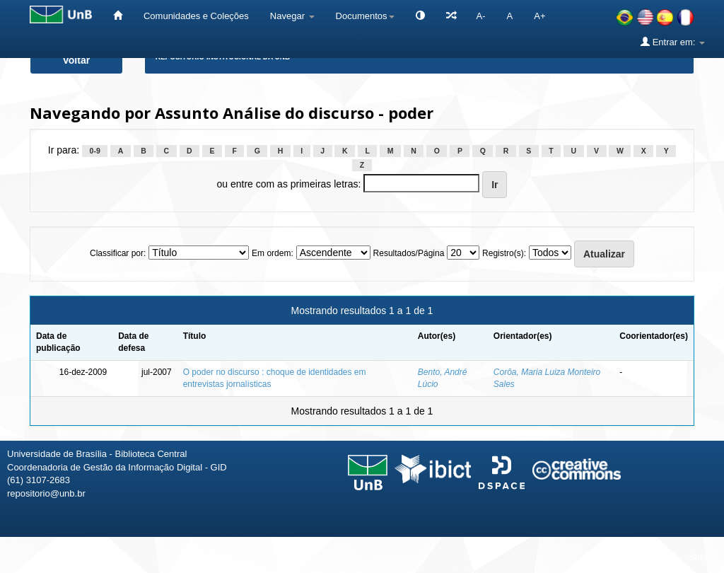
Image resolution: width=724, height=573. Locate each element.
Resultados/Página (409, 253)
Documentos (365, 16)
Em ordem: (272, 253)
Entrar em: (673, 41)
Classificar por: (118, 253)
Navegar (292, 16)
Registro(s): (504, 253)
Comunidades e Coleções (196, 16)
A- (481, 16)
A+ (539, 16)
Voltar (76, 60)
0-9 (95, 150)
